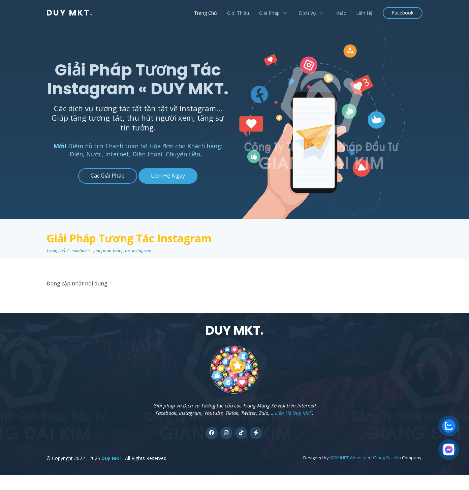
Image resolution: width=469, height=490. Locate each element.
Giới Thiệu (238, 13)
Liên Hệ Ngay (164, 175)
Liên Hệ (364, 13)
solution (79, 250)
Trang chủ (55, 250)
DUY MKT (69, 12)
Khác (340, 13)
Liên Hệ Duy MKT (293, 412)
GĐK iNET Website (348, 458)
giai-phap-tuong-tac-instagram (122, 250)
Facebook (402, 12)
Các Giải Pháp (104, 175)
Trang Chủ (205, 13)
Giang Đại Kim (387, 458)
